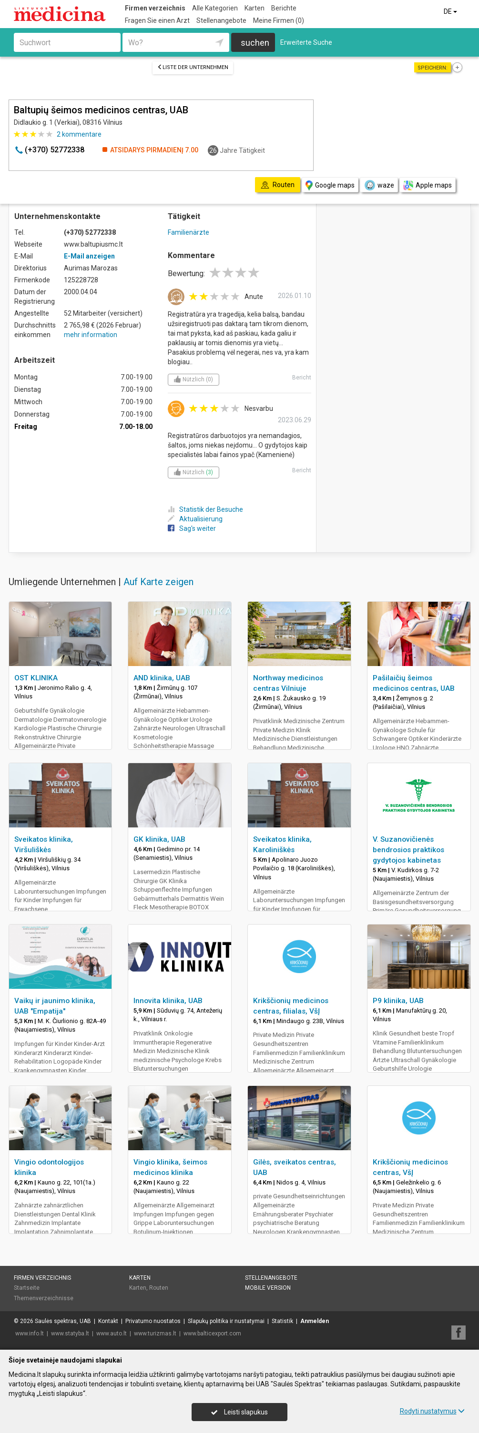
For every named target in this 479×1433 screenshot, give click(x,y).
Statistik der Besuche (205, 509)
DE (451, 11)
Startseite (27, 1287)
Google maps (330, 185)
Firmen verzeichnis (155, 8)
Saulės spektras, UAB (63, 1321)
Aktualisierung (195, 519)
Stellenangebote (221, 20)
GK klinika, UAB (159, 839)
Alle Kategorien (215, 8)
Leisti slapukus (239, 1412)
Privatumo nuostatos (153, 1321)
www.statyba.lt (70, 1333)
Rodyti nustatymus (432, 1411)
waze (379, 185)
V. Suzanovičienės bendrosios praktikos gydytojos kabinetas (408, 850)
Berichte (283, 8)
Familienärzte (188, 232)
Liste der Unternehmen (192, 67)
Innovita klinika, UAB (168, 1000)
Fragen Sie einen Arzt (157, 20)
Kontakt (108, 1321)
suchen (255, 43)
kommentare (79, 134)
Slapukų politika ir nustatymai (226, 1321)
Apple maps (427, 185)
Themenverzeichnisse (43, 1298)
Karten (255, 8)
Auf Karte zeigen (158, 581)
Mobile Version (268, 1287)
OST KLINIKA (36, 678)
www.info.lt (29, 1333)
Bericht (301, 377)
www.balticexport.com (212, 1333)
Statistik (282, 1321)
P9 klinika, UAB (398, 1000)
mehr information (90, 334)
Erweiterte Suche (306, 42)
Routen (158, 1287)
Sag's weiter (192, 528)
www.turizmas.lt (155, 1333)
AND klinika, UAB (161, 678)
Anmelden (314, 1321)
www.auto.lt (111, 1333)
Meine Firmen (278, 20)
